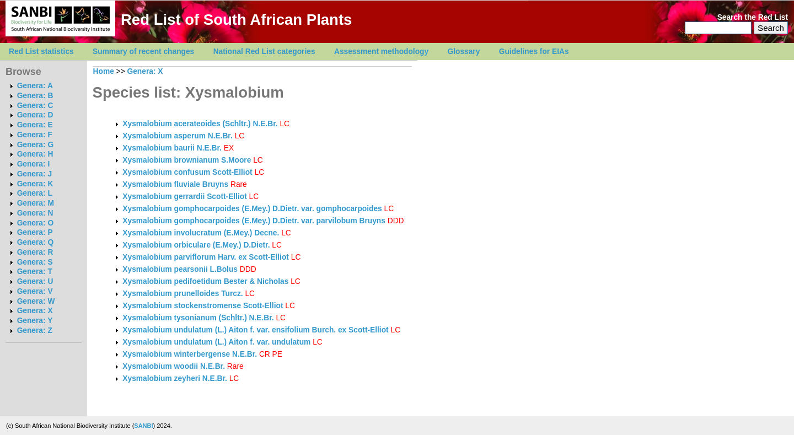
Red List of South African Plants (236, 19)
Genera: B (35, 96)
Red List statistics (41, 51)
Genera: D (35, 115)
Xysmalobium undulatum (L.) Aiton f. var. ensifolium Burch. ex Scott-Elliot (255, 330)
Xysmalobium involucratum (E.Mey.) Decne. (200, 233)
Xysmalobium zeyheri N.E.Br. (174, 378)
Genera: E (35, 125)
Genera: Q (35, 242)
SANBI (143, 425)
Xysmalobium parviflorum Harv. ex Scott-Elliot (205, 257)
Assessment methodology (381, 51)
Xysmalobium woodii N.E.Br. (173, 366)
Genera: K (35, 184)
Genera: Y (35, 320)
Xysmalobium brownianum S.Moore (186, 160)
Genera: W (36, 301)
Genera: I (33, 164)
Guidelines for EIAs (534, 51)
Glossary (464, 51)
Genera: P (35, 232)
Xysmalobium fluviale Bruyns (175, 184)
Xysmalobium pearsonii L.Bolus (180, 269)
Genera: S (35, 262)
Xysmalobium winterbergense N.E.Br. (189, 354)
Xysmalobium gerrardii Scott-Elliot (184, 196)
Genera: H (35, 154)
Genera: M (35, 203)
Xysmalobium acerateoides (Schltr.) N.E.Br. (199, 124)
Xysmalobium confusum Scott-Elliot (187, 172)
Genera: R (35, 252)
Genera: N (35, 213)
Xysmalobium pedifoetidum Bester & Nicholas (205, 281)
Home (103, 71)
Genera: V (35, 291)
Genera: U (35, 281)
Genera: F (34, 135)
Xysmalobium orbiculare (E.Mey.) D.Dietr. (196, 245)
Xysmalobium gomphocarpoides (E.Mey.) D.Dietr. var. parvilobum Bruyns (253, 221)
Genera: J (34, 174)
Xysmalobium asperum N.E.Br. (177, 136)
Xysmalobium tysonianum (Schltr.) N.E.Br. (197, 318)
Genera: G (35, 145)
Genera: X (35, 311)
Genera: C (35, 105)
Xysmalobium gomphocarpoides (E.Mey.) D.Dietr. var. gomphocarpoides (253, 209)
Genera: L (34, 193)
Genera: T (34, 271)
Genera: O (35, 223)
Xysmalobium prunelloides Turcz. (182, 293)
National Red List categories (264, 51)
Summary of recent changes (143, 51)
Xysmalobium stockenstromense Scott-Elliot (202, 306)
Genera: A (35, 86)
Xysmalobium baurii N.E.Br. (172, 148)
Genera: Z (34, 330)
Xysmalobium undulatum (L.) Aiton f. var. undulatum (217, 342)
